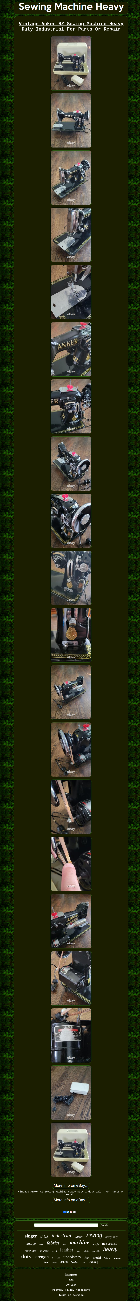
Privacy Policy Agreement (71, 1290)
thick (44, 1236)
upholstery (72, 1257)
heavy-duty (111, 1236)
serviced (54, 1263)
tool (46, 1262)
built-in (107, 1258)
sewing (94, 1235)
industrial (61, 1235)
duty (26, 1256)
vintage (31, 1243)
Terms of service (71, 1295)
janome (117, 1258)
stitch (56, 1257)
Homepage (71, 1274)
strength (42, 1256)
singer (31, 1235)
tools (78, 1252)
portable (96, 1251)
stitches (44, 1250)
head (64, 1245)
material (109, 1243)
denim (64, 1261)
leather (66, 1249)
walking (93, 1261)
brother (75, 1262)
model (97, 1257)
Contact (71, 1284)
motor (78, 1236)
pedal (54, 1251)
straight (96, 1244)
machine (79, 1242)
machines (31, 1250)
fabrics (53, 1242)
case (83, 1262)
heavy (110, 1249)
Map (71, 1279)
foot (86, 1257)
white (86, 1251)
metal (41, 1244)
